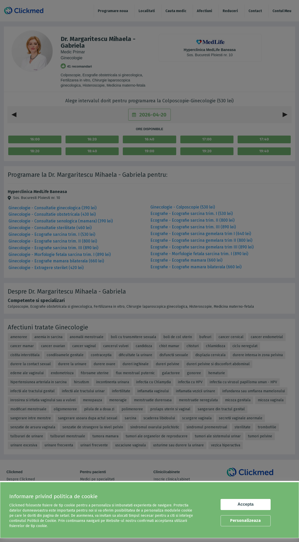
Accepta (246, 504)
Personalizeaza (245, 520)
